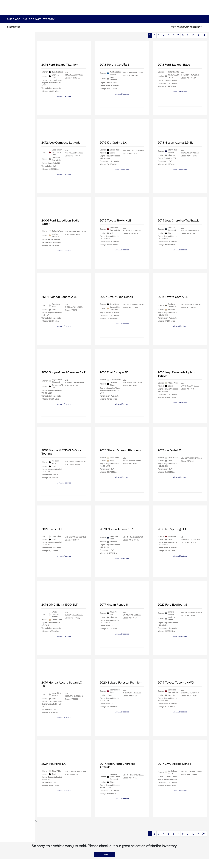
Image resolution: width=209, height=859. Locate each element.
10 (193, 35)
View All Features (64, 96)
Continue (104, 855)
